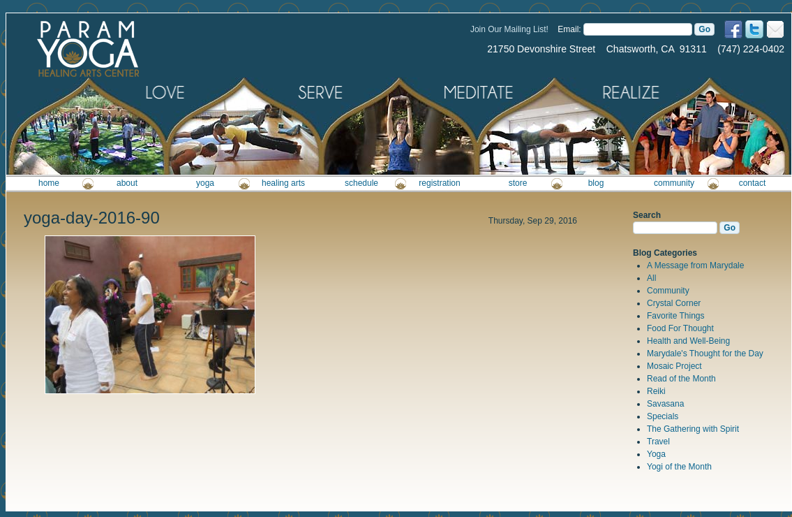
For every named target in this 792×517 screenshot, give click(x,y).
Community (668, 291)
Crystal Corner (674, 303)
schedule (361, 183)
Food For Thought (680, 328)
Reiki (656, 391)
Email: (569, 29)
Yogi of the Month (679, 467)
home (48, 183)
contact (752, 183)
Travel (658, 441)
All (651, 278)
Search (647, 215)
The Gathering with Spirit (693, 429)
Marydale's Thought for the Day (705, 353)
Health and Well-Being (688, 341)
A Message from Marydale (695, 265)
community (674, 183)
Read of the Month (681, 379)
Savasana (665, 404)
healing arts (283, 183)
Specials (662, 416)
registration (439, 183)
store (518, 183)
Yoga (656, 454)
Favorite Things (675, 316)
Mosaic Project (674, 366)
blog (596, 183)
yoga (205, 183)
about (127, 183)
